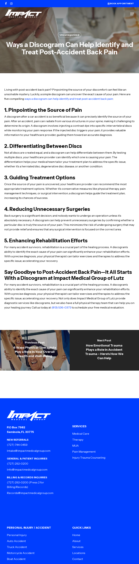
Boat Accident (16, 559)
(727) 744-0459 (17, 444)
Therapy (77, 439)
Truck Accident (17, 547)
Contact (77, 559)
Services (78, 547)
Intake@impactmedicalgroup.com (28, 450)
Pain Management (84, 451)
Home (76, 535)
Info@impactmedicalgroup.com (27, 469)
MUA (75, 445)
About (76, 541)
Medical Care (80, 433)
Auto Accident (16, 541)
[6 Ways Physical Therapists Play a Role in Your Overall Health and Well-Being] (35, 350)
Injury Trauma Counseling (88, 457)
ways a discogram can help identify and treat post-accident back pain (68, 98)
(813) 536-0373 (61, 307)
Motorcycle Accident (21, 553)
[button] (132, 14)
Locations (78, 553)
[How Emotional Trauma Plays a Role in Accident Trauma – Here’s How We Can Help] (104, 350)
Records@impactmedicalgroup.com (30, 493)
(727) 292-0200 (17, 463)
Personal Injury (17, 535)
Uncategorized (69, 34)
